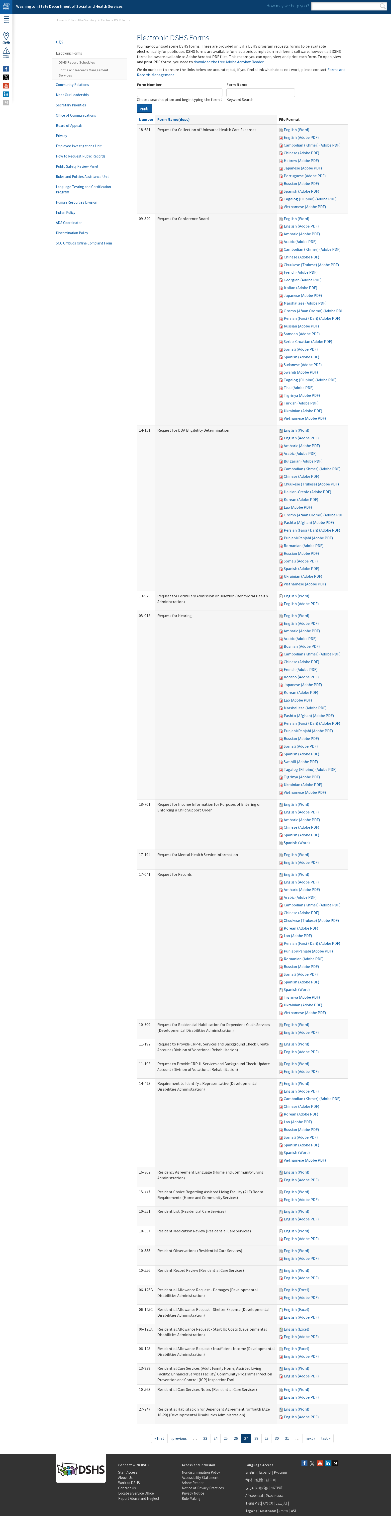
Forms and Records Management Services (83, 73)
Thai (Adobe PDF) (298, 387)
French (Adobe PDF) (300, 272)
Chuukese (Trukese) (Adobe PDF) (311, 264)
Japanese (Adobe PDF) (303, 167)
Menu (6, 20)
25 (226, 1438)
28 (256, 1438)
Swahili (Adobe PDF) (301, 372)
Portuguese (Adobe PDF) (305, 175)
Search (383, 6)
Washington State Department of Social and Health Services (69, 6)
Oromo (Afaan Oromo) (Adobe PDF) (314, 310)
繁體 (259, 1480)
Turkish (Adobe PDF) (301, 402)
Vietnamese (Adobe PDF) (305, 206)
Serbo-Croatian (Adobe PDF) (308, 341)
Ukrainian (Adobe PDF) (303, 410)
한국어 (271, 1480)
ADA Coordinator (69, 222)
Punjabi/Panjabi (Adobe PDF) (308, 537)
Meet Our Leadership (72, 94)
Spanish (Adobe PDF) (301, 191)
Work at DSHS (129, 1482)
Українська (275, 1495)
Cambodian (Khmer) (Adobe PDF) (312, 145)
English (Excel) (296, 1289)
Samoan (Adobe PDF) (302, 333)
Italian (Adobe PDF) (300, 287)
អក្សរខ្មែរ (262, 1487)
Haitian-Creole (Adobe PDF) (307, 491)
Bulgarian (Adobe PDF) (303, 461)
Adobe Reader (193, 1482)
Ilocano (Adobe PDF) (301, 676)
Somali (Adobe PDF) (301, 349)
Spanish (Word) (297, 842)
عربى (249, 1487)
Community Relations (72, 84)
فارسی (281, 1503)
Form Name (236, 84)
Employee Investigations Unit (79, 146)
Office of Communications (76, 115)
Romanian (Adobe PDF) (303, 545)
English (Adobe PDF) (301, 137)
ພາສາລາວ (268, 1511)
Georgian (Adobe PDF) (302, 279)
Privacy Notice (193, 1493)
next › (310, 1438)
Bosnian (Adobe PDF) (302, 646)
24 (215, 1438)
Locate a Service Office (136, 1493)
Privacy (61, 135)
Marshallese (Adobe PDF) (305, 303)
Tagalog (251, 1511)
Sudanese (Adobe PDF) (303, 364)
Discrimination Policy (72, 233)
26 (236, 1438)
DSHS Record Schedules (77, 62)
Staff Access (127, 1472)
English (251, 1472)
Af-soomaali (254, 1495)
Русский (280, 1472)
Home (60, 20)
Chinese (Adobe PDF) (301, 152)
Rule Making (191, 1498)
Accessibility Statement (200, 1477)
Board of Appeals (69, 125)
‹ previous (179, 1438)
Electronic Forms (69, 53)
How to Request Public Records (80, 156)
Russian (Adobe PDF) (301, 183)
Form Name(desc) (173, 119)
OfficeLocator (6, 37)
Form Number (149, 84)
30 (277, 1438)
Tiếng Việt (253, 1503)
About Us (125, 1477)
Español (265, 1472)
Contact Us (127, 1488)
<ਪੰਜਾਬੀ (277, 1487)
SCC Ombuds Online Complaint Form (84, 243)
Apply (144, 108)
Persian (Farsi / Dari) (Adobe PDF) (312, 318)
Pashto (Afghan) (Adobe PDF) (309, 522)
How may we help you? (287, 5)
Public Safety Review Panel (77, 166)
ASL (294, 1511)
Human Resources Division (76, 202)
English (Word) (296, 129)
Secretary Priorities (71, 105)
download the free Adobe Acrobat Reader (228, 61)
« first (159, 1438)
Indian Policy (65, 212)
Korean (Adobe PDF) (301, 499)
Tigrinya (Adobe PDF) (302, 395)
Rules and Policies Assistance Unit (82, 176)
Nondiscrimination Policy (201, 1472)
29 (267, 1438)
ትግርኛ (284, 1511)
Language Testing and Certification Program (83, 189)
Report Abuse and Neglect (138, 1498)
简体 (249, 1480)
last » (325, 1438)
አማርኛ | (269, 1503)
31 (287, 1438)
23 (205, 1438)
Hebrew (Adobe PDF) (301, 160)
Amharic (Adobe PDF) (302, 233)
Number (146, 119)
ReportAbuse (6, 52)
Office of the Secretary (82, 20)
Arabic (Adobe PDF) (300, 241)
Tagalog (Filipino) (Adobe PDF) (310, 198)
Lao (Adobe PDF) (298, 507)
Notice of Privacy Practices (203, 1488)
